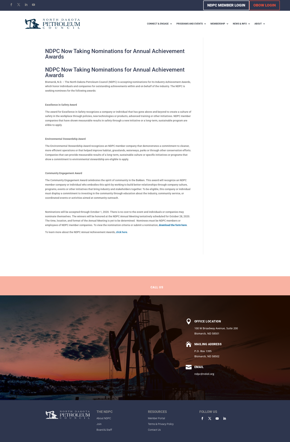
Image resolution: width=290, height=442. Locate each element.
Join (99, 424)
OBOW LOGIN (264, 5)
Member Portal (156, 418)
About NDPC (104, 418)
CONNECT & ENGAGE (158, 23)
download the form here (173, 225)
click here (121, 232)
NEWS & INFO (240, 23)
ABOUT (258, 23)
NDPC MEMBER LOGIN (226, 5)
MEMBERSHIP (217, 23)
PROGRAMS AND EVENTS (189, 23)
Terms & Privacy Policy (161, 424)
